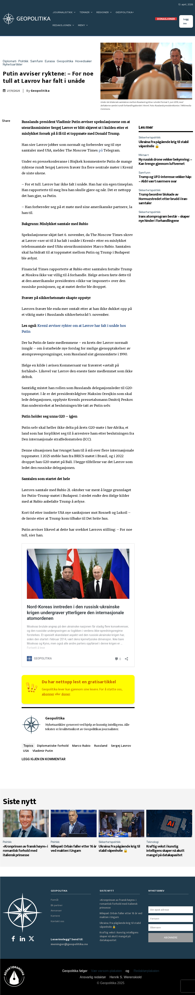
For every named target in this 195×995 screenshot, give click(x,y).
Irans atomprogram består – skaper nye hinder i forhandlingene (164, 219)
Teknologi (152, 842)
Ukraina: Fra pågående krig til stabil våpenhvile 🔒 (164, 144)
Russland (100, 745)
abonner (48, 694)
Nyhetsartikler (13, 64)
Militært (144, 155)
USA (26, 751)
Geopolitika (66, 61)
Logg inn (186, 21)
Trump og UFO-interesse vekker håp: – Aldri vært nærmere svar (165, 179)
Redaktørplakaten (146, 971)
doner (65, 694)
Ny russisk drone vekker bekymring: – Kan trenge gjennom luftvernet (165, 162)
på (101, 150)
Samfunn (37, 61)
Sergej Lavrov (121, 745)
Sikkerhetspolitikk (150, 137)
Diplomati (10, 61)
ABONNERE (170, 937)
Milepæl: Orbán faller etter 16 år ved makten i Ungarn (73, 848)
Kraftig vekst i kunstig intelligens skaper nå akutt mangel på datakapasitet (165, 850)
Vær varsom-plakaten (106, 971)
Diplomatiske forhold (53, 745)
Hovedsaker (84, 61)
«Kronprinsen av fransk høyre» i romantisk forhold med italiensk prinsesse (25, 850)
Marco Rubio (81, 745)
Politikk (24, 61)
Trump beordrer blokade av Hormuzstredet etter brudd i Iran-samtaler (163, 199)
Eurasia (51, 61)
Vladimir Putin (43, 751)
